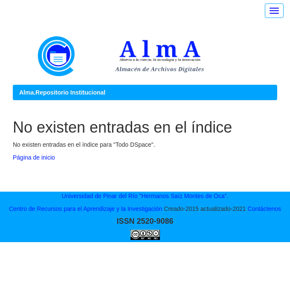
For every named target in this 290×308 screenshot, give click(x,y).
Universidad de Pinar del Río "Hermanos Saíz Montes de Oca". (144, 195)
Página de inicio (34, 157)
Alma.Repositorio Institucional (62, 92)
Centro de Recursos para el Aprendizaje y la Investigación (85, 208)
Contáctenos (264, 208)
